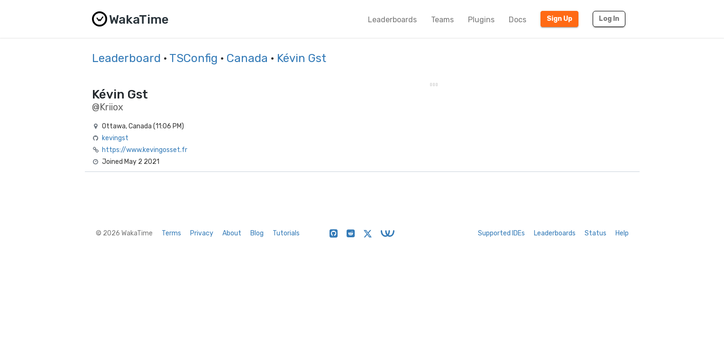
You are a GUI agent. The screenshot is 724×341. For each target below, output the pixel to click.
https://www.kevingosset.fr (144, 150)
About (231, 233)
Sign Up (559, 19)
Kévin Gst (301, 58)
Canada (247, 58)
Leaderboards (392, 19)
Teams (442, 19)
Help (622, 233)
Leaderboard (126, 58)
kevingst (115, 138)
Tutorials (286, 233)
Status (595, 233)
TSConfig (193, 58)
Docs (517, 19)
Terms (171, 233)
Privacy (201, 233)
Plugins (481, 19)
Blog (257, 233)
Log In (609, 19)
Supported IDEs (501, 233)
